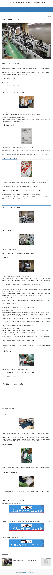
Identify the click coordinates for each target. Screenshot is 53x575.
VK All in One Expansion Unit (33, 572)
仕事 (49, 16)
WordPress (20, 572)
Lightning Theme (26, 572)
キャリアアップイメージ (32, 560)
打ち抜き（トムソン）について (18, 561)
